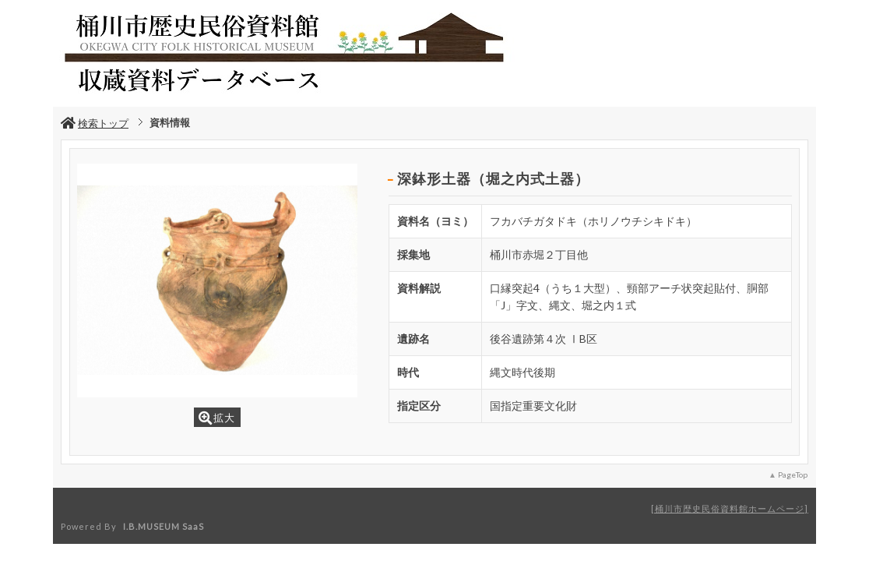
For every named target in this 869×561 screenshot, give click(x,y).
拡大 (217, 418)
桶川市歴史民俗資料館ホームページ (729, 508)
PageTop (792, 474)
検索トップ (94, 123)
